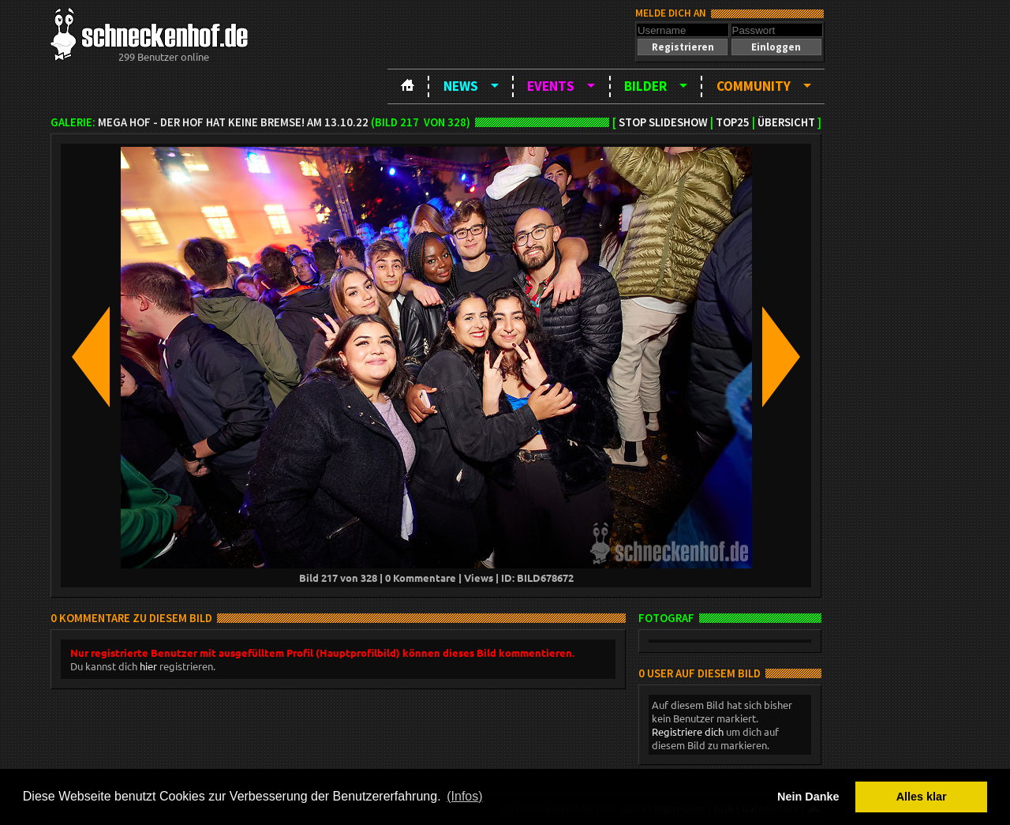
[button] (683, 47)
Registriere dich (688, 731)
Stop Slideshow (663, 122)
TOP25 (733, 122)
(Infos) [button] (464, 796)
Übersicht (786, 122)
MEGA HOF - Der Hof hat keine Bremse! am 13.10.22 (233, 122)
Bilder (645, 86)
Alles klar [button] (921, 796)
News (460, 86)
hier (148, 666)
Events (550, 86)
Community (753, 86)
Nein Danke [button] (808, 796)
